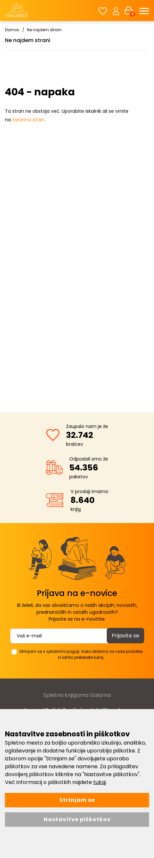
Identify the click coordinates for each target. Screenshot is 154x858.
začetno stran (28, 119)
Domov (12, 30)
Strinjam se (77, 800)
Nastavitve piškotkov (77, 819)
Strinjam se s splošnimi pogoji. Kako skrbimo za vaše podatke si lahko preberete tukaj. (81, 654)
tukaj (99, 782)
